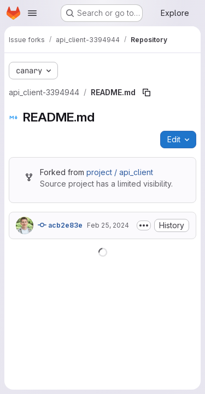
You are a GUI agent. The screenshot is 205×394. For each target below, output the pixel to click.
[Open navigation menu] (32, 13)
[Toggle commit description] (144, 225)
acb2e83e (60, 225)
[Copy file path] (146, 92)
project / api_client (119, 172)
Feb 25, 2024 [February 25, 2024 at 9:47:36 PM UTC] (108, 225)
